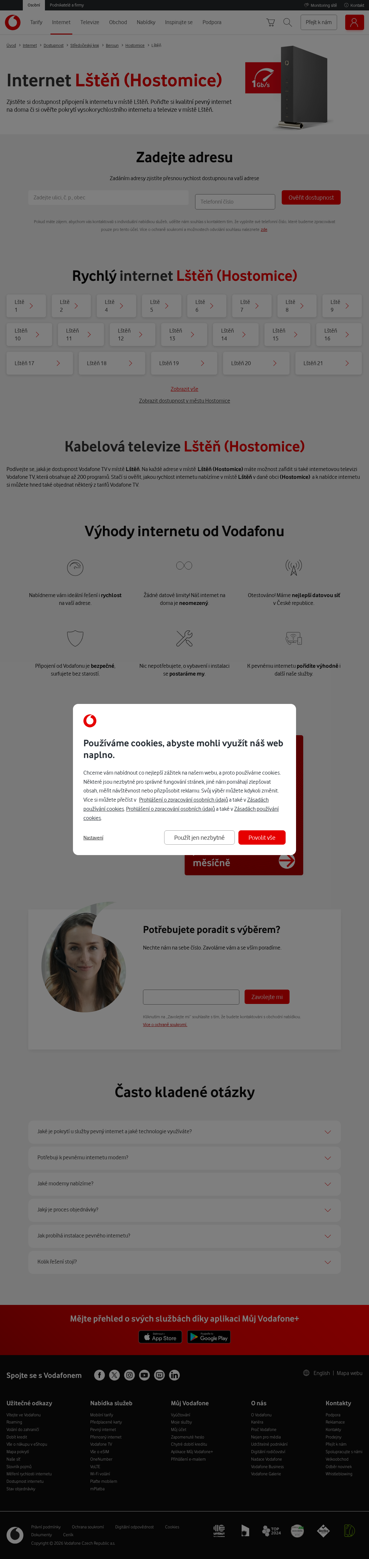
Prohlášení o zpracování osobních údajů (183, 799)
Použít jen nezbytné (199, 837)
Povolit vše (262, 837)
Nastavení (93, 838)
